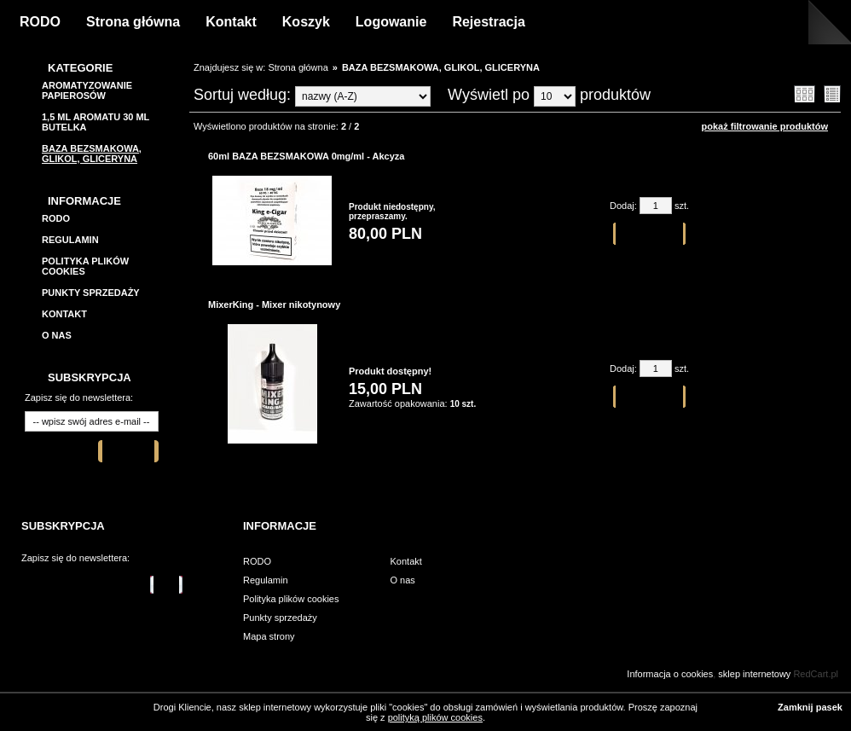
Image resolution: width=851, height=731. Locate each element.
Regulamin (70, 240)
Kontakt (231, 22)
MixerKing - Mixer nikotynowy (274, 304)
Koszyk (306, 22)
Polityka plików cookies (291, 599)
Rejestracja (488, 22)
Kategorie (80, 67)
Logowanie (391, 22)
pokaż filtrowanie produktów (764, 126)
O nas (57, 335)
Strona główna (133, 22)
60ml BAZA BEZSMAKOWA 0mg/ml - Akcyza (306, 156)
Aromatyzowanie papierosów (87, 90)
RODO (40, 22)
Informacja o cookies (670, 674)
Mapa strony (269, 636)
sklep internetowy (754, 674)
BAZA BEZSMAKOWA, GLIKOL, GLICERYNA (92, 153)
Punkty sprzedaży (91, 292)
